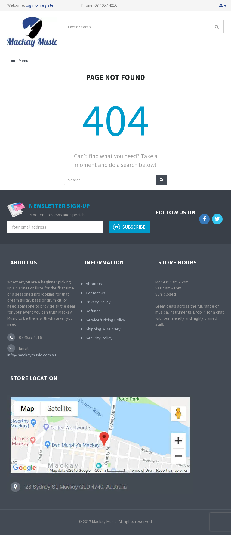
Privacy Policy (98, 302)
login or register (40, 5)
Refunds (93, 311)
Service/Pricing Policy (105, 320)
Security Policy (99, 338)
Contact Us (95, 293)
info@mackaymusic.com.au (31, 355)
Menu (19, 60)
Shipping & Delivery (103, 329)
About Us (94, 283)
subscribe (129, 227)
